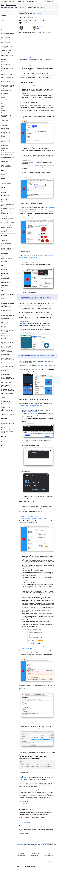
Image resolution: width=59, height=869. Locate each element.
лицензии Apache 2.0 (38, 844)
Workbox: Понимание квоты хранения (30, 805)
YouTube (46, 857)
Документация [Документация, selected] (21, 1)
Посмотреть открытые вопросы (23, 857)
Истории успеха (30, 1)
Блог (37, 1)
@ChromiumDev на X (49, 855)
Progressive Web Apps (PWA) (25, 57)
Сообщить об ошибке (21, 855)
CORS (40, 779)
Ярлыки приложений (23, 323)
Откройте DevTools (26, 410)
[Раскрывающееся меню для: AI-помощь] (25, 7)
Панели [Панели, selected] (29, 7)
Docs (2, 5)
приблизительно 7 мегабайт (25, 794)
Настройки (36, 7)
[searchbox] (7, 11)
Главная (20, 17)
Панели (36, 17)
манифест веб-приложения (40, 109)
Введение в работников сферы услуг (29, 516)
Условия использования (21, 866)
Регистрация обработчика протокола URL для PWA (30, 405)
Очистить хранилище (26, 822)
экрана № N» (33, 165)
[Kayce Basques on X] (24, 29)
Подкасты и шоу (34, 860)
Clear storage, (32, 587)
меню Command (34, 563)
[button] (7, 20)
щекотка (30, 582)
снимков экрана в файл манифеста (44, 365)
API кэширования (39, 728)
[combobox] (49, 1)
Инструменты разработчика (7, 7)
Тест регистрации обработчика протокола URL (40, 156)
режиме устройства (33, 306)
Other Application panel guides (44, 79)
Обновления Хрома (34, 855)
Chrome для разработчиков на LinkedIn (50, 859)
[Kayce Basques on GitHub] (26, 29)
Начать (16, 7)
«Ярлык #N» (32, 162)
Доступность (43, 7)
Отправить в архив (34, 859)
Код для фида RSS (48, 861)
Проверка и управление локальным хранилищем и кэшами (34, 838)
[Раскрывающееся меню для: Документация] (25, 1)
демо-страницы (47, 355)
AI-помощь (21, 7)
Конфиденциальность (31, 866)
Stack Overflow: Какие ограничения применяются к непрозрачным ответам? (38, 803)
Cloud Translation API (37, 13)
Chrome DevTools (11, 5)
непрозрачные (22, 777)
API (45, 785)
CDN (26, 779)
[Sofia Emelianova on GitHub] (38, 29)
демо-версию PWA (34, 411)
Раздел (25, 158)
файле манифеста (46, 327)
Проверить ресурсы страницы (28, 835)
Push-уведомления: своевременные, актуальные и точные (34, 518)
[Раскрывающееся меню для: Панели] (32, 7)
